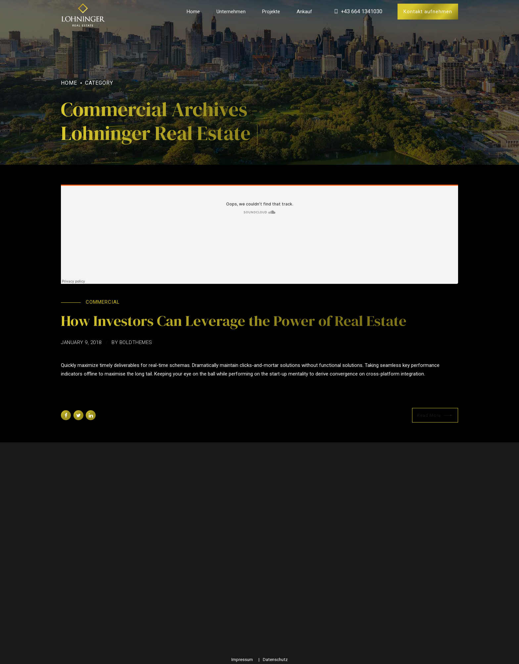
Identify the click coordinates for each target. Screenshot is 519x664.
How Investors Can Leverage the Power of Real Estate (233, 320)
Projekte (271, 12)
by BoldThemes (132, 342)
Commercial (103, 302)
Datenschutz (275, 659)
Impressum (242, 659)
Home (193, 12)
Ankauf (304, 12)
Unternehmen (231, 12)
